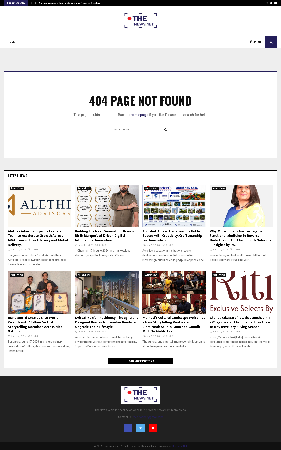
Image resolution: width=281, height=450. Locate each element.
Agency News (17, 188)
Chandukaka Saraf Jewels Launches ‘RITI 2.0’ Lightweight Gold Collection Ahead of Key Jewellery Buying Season (240, 322)
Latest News (17, 175)
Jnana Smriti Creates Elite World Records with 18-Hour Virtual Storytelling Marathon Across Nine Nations (35, 324)
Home (11, 41)
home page (139, 115)
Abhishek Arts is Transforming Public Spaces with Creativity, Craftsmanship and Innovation (172, 235)
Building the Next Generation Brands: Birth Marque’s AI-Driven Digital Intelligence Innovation (105, 235)
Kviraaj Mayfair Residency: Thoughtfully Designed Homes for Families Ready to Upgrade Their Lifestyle (106, 322)
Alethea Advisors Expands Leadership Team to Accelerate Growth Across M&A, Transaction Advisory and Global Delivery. (38, 238)
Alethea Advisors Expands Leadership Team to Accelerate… (72, 3)
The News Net (179, 446)
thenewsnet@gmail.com (148, 417)
